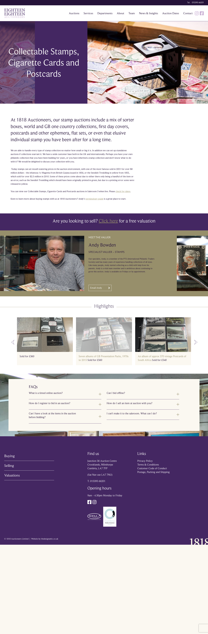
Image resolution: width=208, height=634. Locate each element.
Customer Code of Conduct (152, 468)
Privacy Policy (145, 461)
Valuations (12, 475)
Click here (108, 221)
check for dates (123, 191)
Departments (104, 13)
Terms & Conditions (148, 464)
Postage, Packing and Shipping (153, 472)
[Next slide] (195, 342)
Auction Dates (170, 13)
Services (88, 13)
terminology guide (94, 198)
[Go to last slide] (12, 342)
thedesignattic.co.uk (49, 539)
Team (131, 13)
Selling (9, 465)
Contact (188, 13)
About (120, 13)
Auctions (74, 13)
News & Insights (148, 13)
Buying (9, 456)
